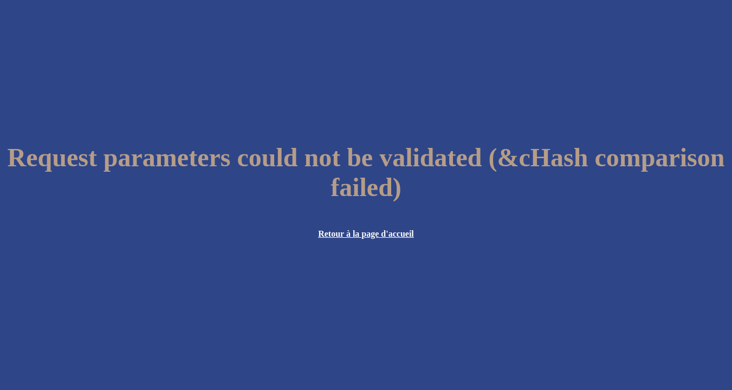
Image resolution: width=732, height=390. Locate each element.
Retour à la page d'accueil (366, 233)
